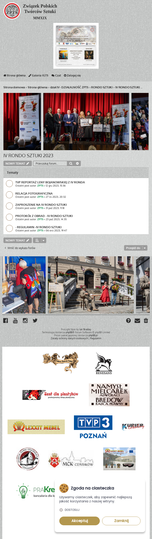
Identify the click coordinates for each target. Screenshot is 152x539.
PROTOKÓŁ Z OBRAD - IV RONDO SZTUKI (44, 216)
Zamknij (121, 520)
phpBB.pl (93, 335)
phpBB (69, 332)
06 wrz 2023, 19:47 (56, 230)
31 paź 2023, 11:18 (55, 208)
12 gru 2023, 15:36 (55, 185)
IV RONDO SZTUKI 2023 (28, 155)
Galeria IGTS (38, 76)
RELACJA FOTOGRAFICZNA (34, 193)
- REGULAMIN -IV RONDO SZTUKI (38, 227)
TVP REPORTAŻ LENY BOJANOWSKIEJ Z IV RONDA (50, 182)
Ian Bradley (85, 329)
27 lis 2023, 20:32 (56, 196)
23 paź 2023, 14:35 (56, 219)
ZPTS (40, 185)
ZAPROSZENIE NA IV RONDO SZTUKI (41, 204)
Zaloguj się (72, 76)
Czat (56, 76)
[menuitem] (146, 321)
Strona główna (14, 76)
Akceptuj (79, 520)
